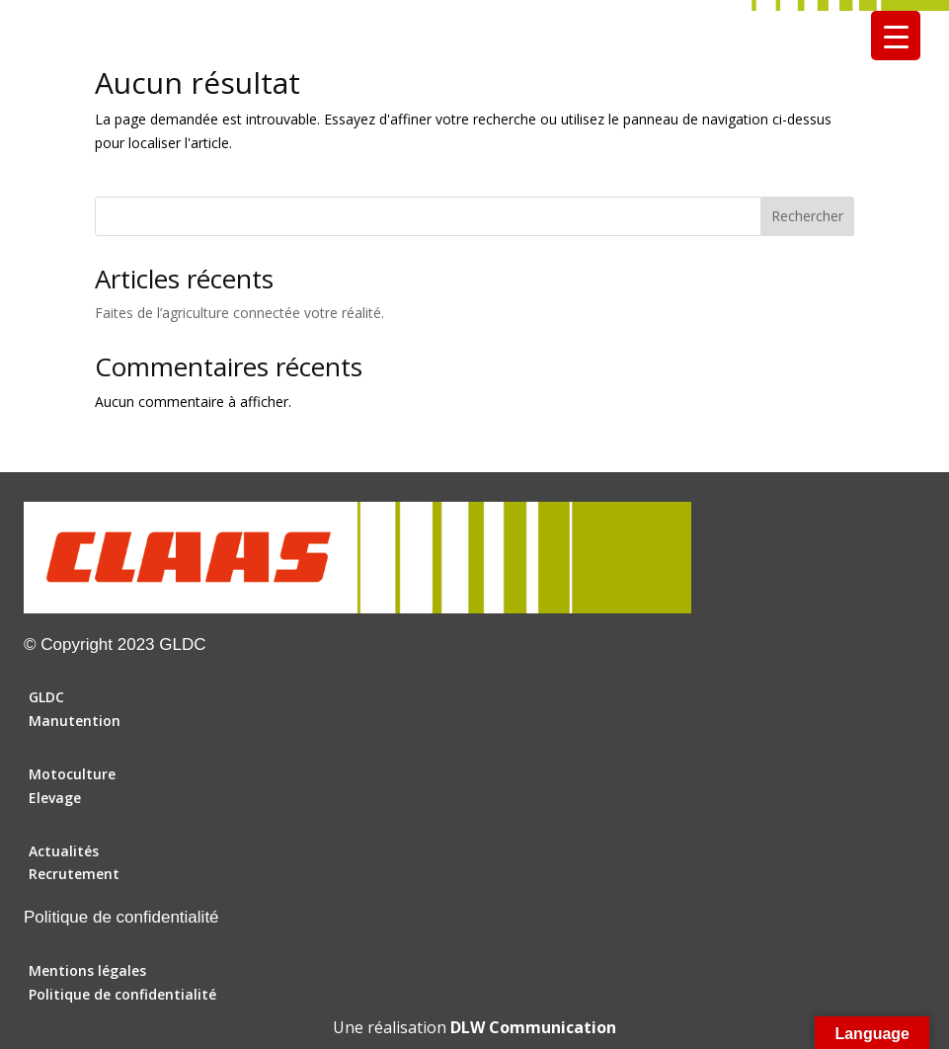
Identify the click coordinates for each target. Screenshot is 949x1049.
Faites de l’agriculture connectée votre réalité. (239, 312)
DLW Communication (533, 1027)
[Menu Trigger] (895, 35)
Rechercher (807, 215)
